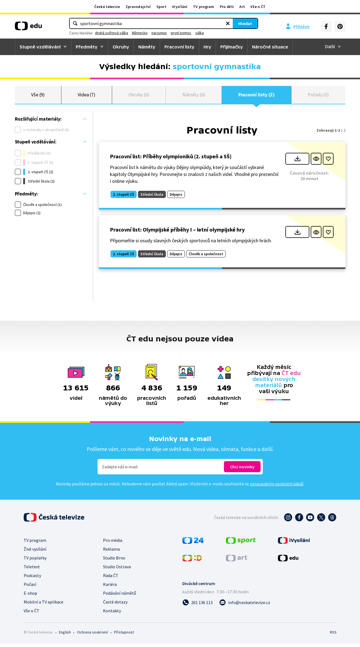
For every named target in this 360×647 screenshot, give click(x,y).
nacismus (196, 32)
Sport (161, 6)
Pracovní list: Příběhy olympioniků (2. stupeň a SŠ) (171, 159)
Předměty (87, 46)
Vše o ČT (258, 6)
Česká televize (107, 6)
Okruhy (121, 46)
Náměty (146, 46)
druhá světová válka (149, 32)
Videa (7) (86, 96)
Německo (177, 32)
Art (242, 6)
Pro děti (227, 6)
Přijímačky (231, 46)
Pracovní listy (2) (256, 96)
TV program (203, 6)
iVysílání (180, 6)
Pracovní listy (179, 46)
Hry (207, 46)
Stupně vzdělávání (40, 46)
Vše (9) (38, 96)
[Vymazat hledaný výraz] (190, 23)
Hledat (208, 23)
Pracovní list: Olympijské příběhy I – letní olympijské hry (177, 232)
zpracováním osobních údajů (276, 487)
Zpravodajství (138, 6)
